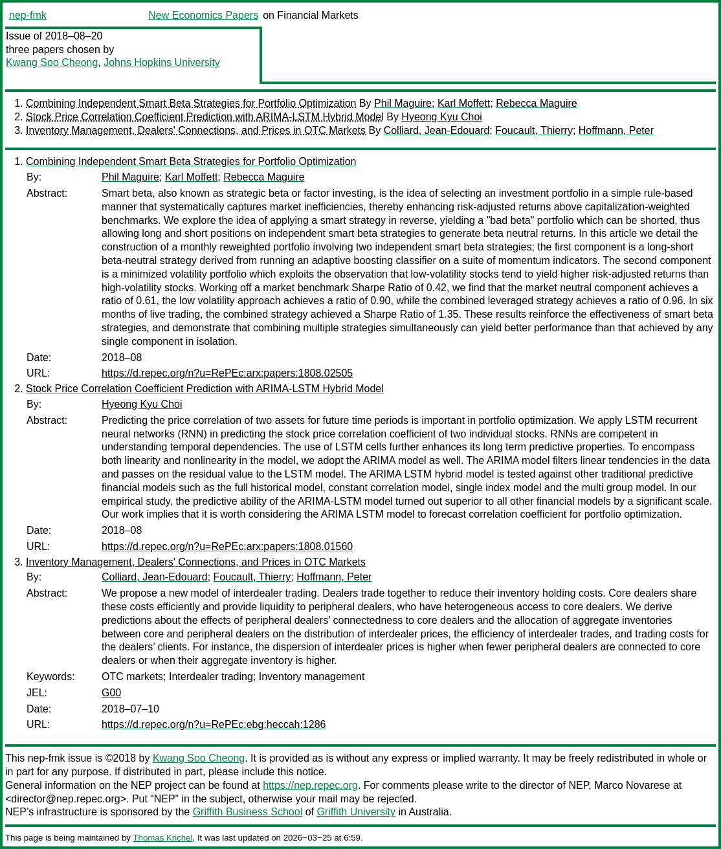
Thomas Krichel (162, 838)
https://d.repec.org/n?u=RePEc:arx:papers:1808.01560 (227, 546)
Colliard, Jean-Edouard (437, 130)
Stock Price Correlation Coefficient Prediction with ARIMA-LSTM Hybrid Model (205, 116)
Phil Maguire (403, 103)
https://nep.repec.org (310, 785)
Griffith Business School (248, 811)
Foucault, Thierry (534, 130)
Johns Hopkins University (162, 62)
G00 (111, 692)
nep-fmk (28, 15)
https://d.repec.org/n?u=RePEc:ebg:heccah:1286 (214, 724)
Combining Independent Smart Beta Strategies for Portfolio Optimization (191, 103)
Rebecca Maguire (536, 103)
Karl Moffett (464, 103)
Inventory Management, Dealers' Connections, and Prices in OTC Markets (196, 130)
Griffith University (355, 811)
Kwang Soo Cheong (52, 62)
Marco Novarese (632, 785)
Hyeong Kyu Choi (441, 116)
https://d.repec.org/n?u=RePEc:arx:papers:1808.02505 (227, 373)
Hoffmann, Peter (616, 130)
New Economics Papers (203, 15)
